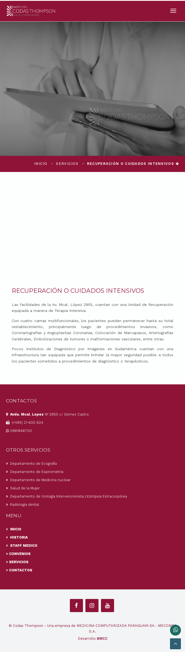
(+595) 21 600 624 (24, 422)
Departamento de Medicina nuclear (38, 480)
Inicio (40, 164)
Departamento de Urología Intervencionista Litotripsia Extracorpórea (66, 496)
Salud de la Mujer (23, 488)
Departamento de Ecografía (31, 463)
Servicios (67, 164)
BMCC (102, 638)
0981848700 (19, 431)
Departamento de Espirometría (34, 472)
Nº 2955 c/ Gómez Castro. (47, 414)
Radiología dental (22, 504)
